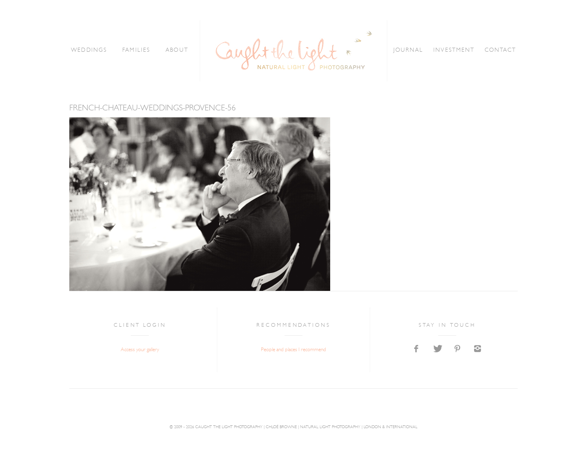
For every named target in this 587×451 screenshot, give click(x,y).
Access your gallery (140, 349)
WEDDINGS (89, 50)
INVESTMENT (453, 50)
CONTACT (500, 50)
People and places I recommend (293, 349)
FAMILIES (136, 50)
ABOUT (177, 50)
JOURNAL (408, 50)
